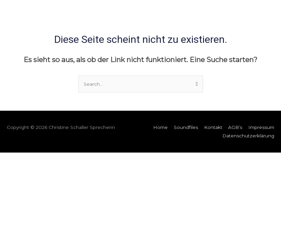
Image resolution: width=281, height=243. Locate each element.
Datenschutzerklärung (248, 135)
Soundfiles (186, 127)
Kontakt (213, 127)
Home (160, 127)
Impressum (261, 127)
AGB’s (235, 127)
